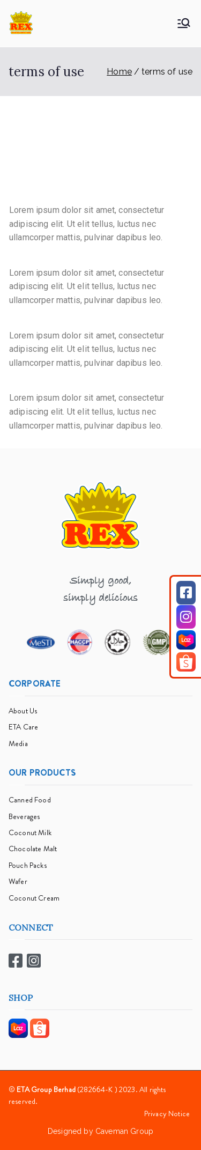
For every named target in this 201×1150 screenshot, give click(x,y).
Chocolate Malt (33, 848)
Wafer (18, 881)
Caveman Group (124, 1131)
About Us (23, 710)
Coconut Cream (34, 898)
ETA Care (23, 726)
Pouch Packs (28, 865)
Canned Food (30, 799)
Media (18, 743)
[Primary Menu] (183, 23)
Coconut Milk (30, 832)
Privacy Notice (167, 1113)
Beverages (24, 816)
